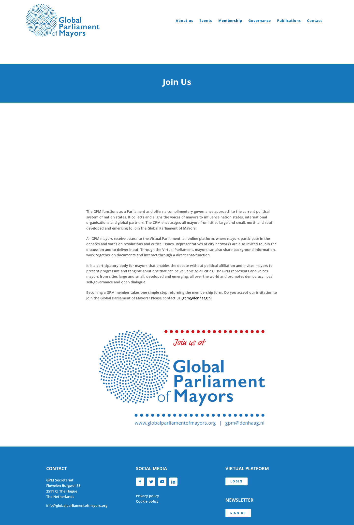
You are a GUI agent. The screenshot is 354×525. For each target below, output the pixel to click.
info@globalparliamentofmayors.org (76, 505)
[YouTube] (162, 482)
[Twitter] (151, 482)
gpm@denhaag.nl (197, 298)
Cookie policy (147, 501)
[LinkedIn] (173, 482)
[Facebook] (140, 482)
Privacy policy (147, 496)
